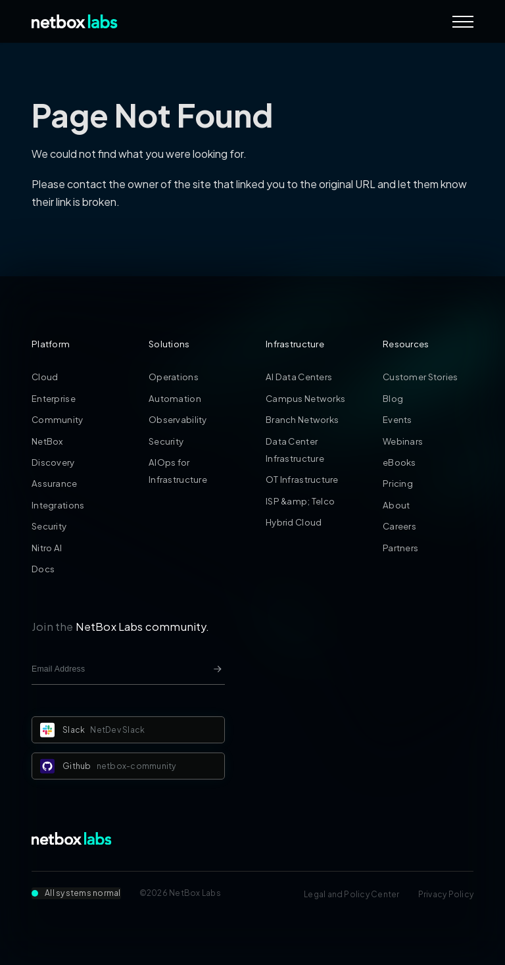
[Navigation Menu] (462, 21)
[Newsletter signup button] (217, 669)
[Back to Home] (75, 21)
